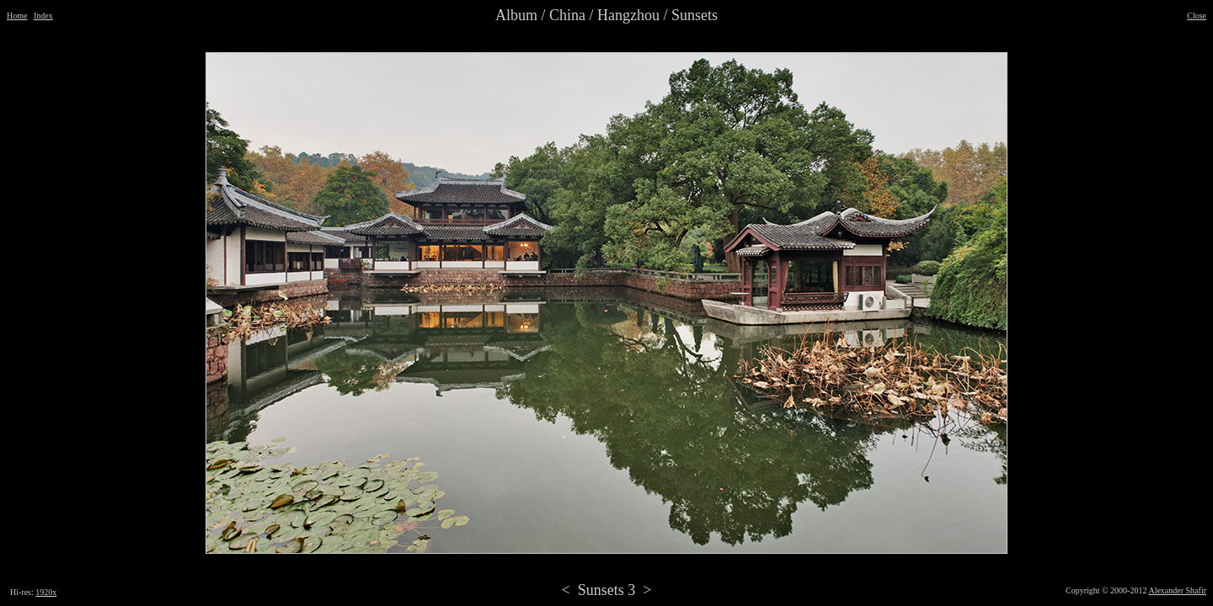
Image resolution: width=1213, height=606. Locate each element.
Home (17, 15)
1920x (45, 592)
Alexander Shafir (1177, 590)
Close (1196, 15)
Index (43, 15)
